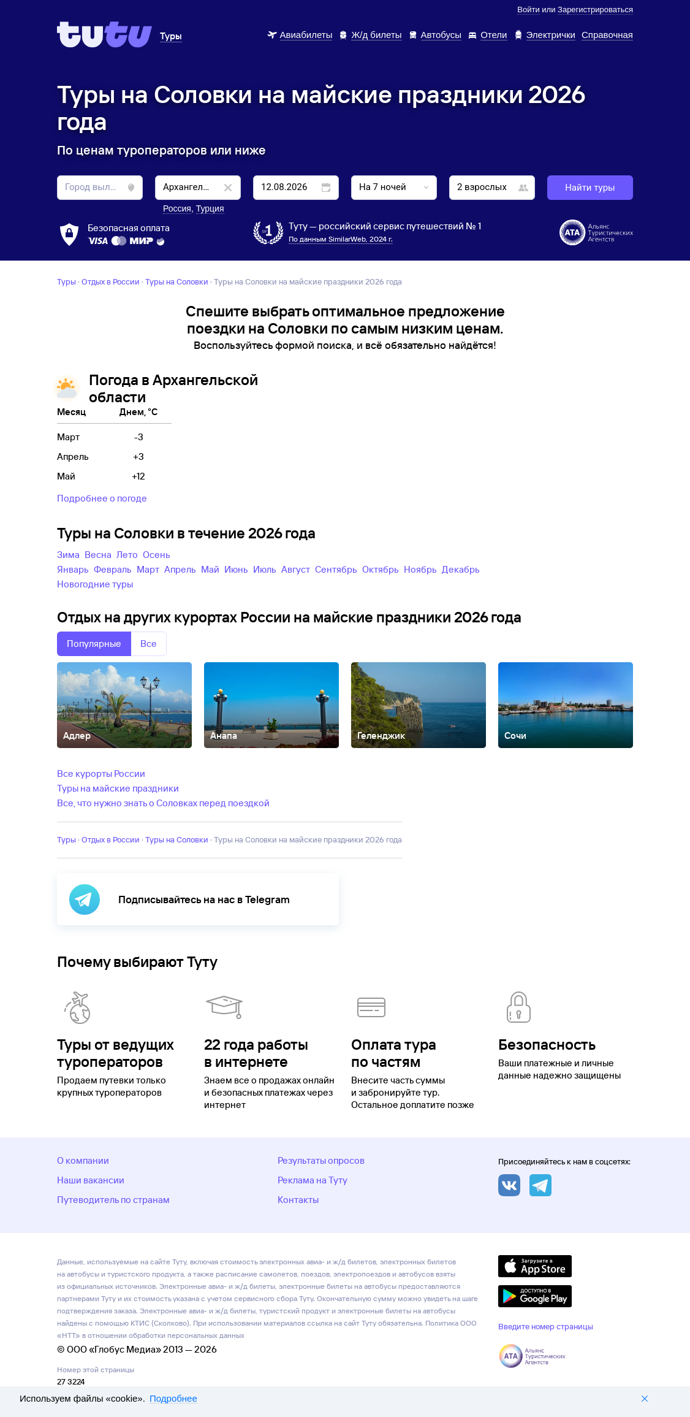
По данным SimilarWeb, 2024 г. (341, 238)
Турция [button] (210, 208)
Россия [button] (177, 208)
